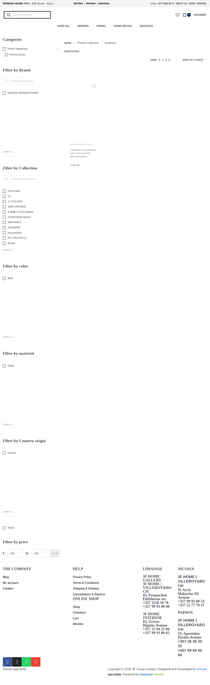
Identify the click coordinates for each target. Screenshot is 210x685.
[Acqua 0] (31, 243)
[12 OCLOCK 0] (31, 201)
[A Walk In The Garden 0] (31, 212)
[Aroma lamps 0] (29, 54)
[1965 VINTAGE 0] (31, 207)
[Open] (177, 15)
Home (67, 42)
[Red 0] (31, 278)
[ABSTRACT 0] (31, 222)
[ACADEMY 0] (31, 227)
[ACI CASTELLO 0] (31, 238)
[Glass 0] (31, 366)
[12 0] (31, 196)
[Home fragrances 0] (28, 49)
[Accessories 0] (31, 233)
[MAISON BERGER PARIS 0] (31, 93)
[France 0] (31, 453)
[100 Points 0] (31, 191)
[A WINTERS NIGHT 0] (31, 217)
